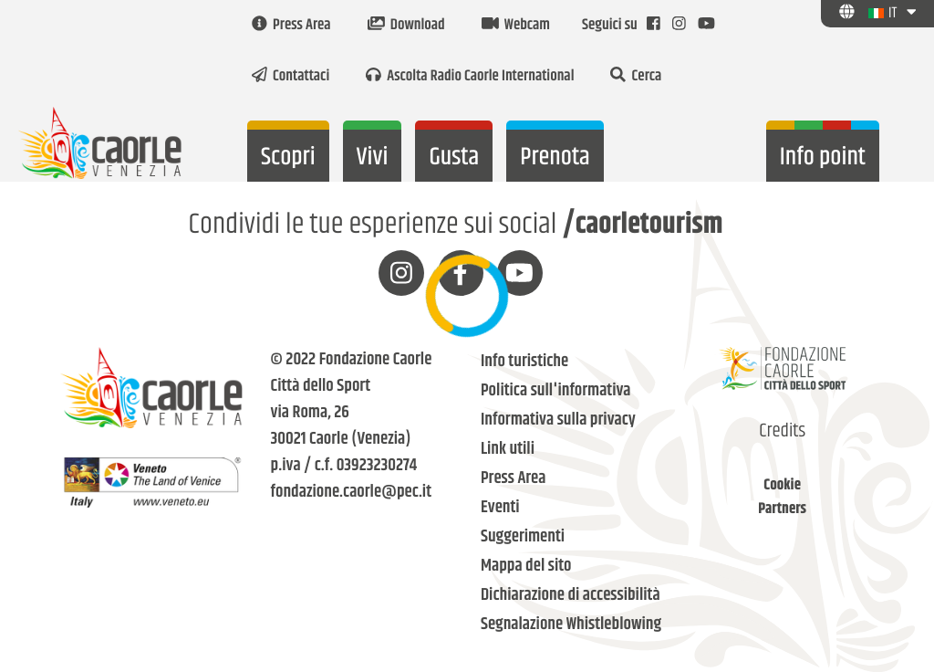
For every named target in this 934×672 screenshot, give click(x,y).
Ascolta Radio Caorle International (470, 77)
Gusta (454, 158)
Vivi (373, 158)
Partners (782, 509)
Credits (782, 431)
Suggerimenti (523, 537)
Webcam (516, 25)
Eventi (500, 508)
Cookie (782, 486)
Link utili (507, 449)
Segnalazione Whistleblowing (571, 625)
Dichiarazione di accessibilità (570, 596)
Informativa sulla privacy (558, 420)
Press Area (291, 25)
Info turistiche (524, 362)
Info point (823, 158)
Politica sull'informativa (556, 391)
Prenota (555, 158)
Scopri (288, 158)
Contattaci (290, 77)
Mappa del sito (526, 566)
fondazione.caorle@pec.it (351, 492)
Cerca (635, 77)
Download (406, 25)
